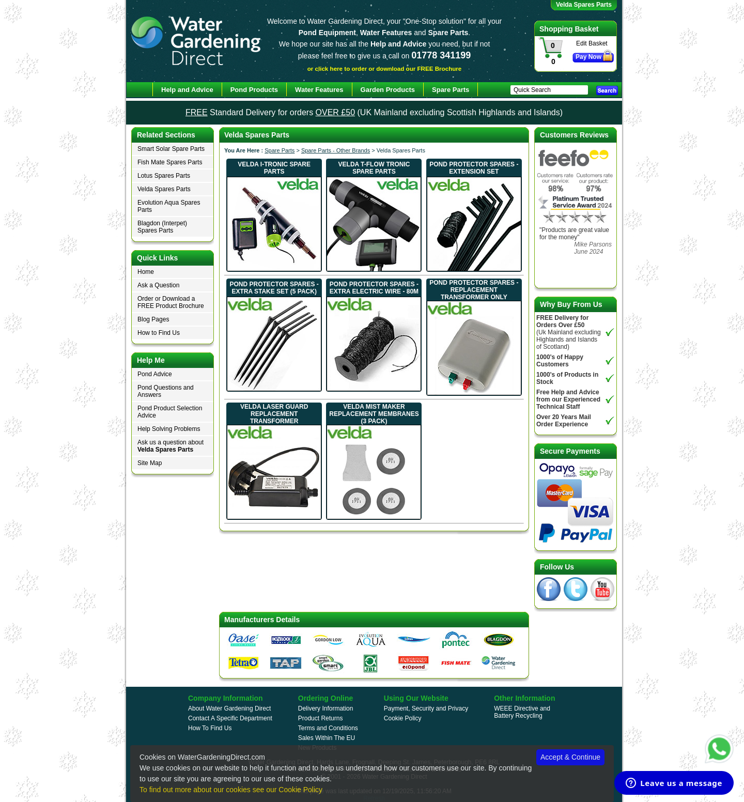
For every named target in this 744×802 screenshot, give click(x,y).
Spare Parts (280, 150)
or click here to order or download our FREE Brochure (384, 68)
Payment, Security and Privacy (426, 708)
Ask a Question (158, 285)
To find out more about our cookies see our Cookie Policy (231, 789)
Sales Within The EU (326, 738)
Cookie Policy (403, 718)
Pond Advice (154, 374)
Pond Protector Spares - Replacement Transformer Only (473, 290)
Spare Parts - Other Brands (335, 150)
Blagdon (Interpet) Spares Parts (162, 227)
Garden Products (388, 90)
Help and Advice (187, 90)
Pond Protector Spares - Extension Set (473, 168)
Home (145, 271)
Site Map (149, 463)
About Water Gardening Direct (229, 708)
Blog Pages (153, 319)
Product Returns (320, 718)
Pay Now (588, 56)
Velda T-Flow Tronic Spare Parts (374, 168)
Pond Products (254, 90)
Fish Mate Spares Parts (169, 162)
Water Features (319, 90)
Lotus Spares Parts (163, 175)
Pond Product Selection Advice (169, 412)
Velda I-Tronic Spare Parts (274, 168)
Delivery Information (325, 708)
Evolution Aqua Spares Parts (168, 206)
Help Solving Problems (168, 429)
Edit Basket (592, 43)
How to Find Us (158, 332)
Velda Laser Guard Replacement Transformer (274, 414)
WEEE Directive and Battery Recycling (522, 712)
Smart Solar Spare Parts (171, 148)
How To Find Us (209, 728)
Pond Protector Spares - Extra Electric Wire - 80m (374, 288)
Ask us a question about (170, 446)
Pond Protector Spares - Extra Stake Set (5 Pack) (274, 288)
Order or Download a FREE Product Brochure (170, 302)
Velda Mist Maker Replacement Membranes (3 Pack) (374, 414)
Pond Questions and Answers (165, 391)
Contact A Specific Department (230, 718)
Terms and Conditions (328, 728)
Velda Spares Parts (164, 189)
